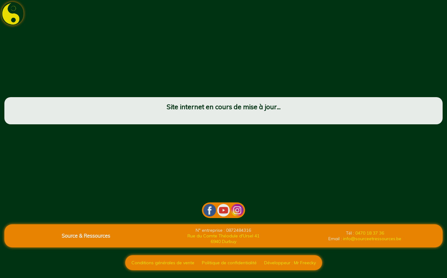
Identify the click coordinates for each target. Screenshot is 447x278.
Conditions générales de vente (162, 263)
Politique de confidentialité (229, 263)
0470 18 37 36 (369, 233)
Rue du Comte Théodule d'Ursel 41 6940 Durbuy (223, 238)
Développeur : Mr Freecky (290, 263)
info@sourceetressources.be (372, 238)
